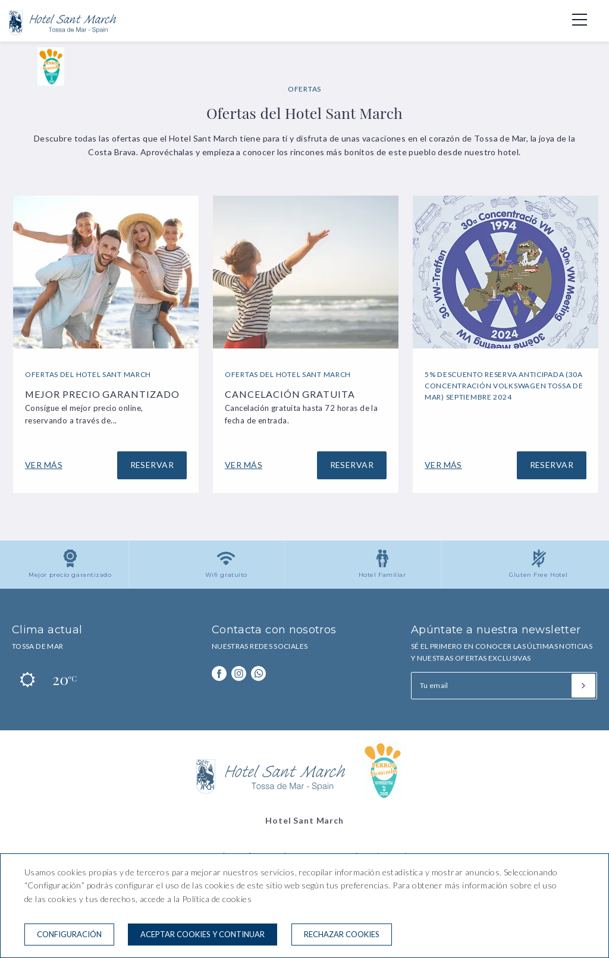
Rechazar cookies (341, 934)
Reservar (152, 465)
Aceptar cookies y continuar (202, 934)
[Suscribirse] (583, 686)
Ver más (43, 465)
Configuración (69, 934)
